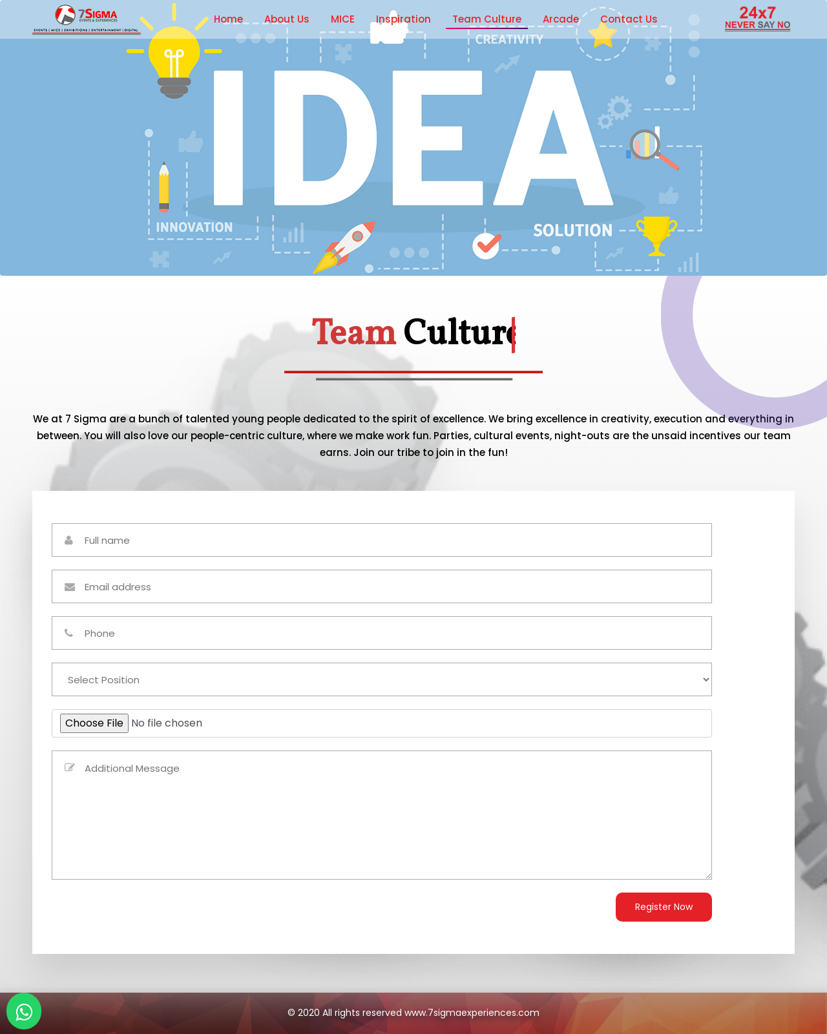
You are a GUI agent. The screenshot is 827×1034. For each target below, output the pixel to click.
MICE (343, 19)
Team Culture (486, 19)
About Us (286, 19)
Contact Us (629, 19)
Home (228, 19)
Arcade (561, 19)
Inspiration (403, 19)
